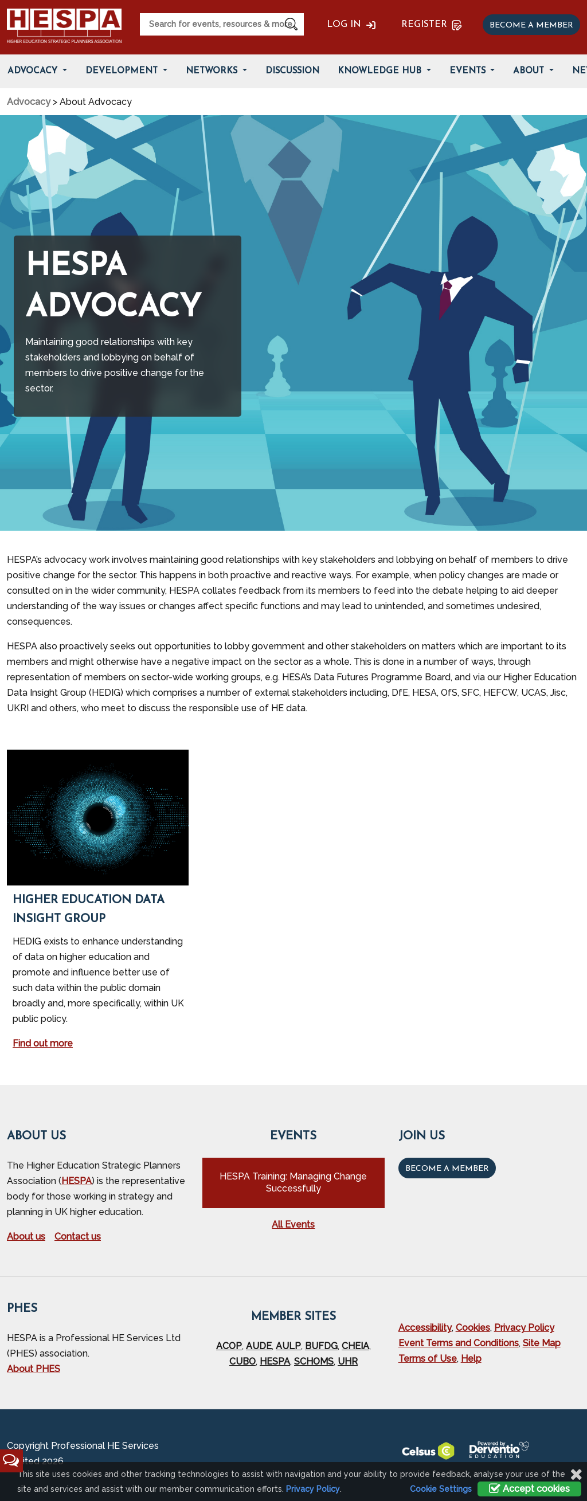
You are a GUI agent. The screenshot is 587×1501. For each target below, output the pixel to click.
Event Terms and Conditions (458, 1343)
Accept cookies (529, 1488)
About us (26, 1236)
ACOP (229, 1346)
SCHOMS (314, 1361)
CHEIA (355, 1346)
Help (471, 1358)
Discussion (292, 71)
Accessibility (425, 1327)
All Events (293, 1224)
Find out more (43, 1043)
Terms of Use (427, 1358)
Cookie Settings (441, 1489)
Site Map (542, 1343)
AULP (288, 1346)
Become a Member (447, 1169)
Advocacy (28, 101)
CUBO (242, 1361)
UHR (348, 1361)
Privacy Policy (524, 1327)
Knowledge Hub (381, 71)
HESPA (76, 1180)
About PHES (33, 1368)
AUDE (259, 1346)
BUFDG (321, 1346)
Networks (213, 71)
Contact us (77, 1236)
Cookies (473, 1327)
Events (468, 71)
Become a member (531, 25)
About (530, 71)
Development (123, 71)
